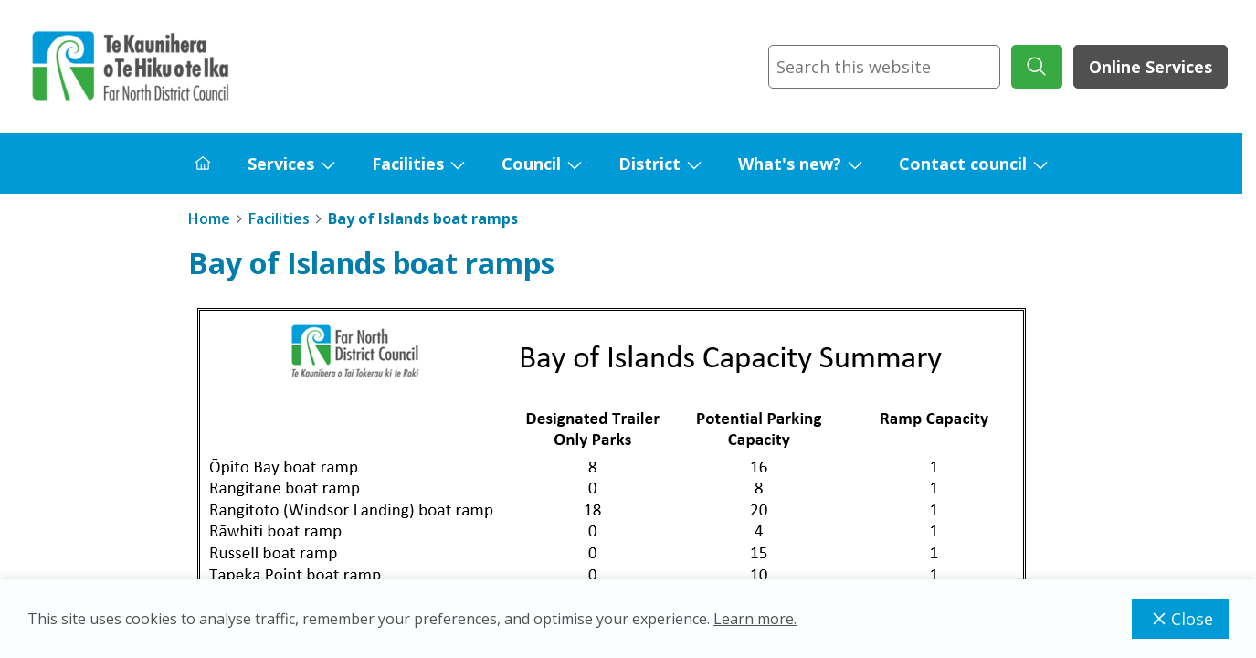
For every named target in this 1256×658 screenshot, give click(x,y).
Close (1180, 619)
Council (531, 164)
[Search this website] (884, 67)
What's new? (789, 164)
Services (281, 164)
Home (209, 218)
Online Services (1150, 67)
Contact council (963, 164)
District (649, 164)
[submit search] (1036, 67)
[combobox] (884, 67)
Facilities (408, 164)
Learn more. (755, 619)
